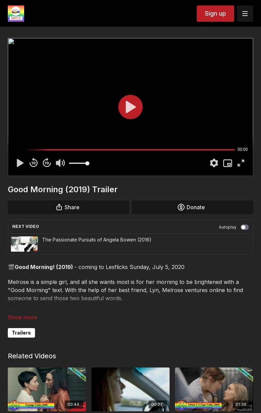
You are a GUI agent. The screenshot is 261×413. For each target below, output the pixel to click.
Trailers (21, 333)
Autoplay (234, 227)
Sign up (215, 13)
